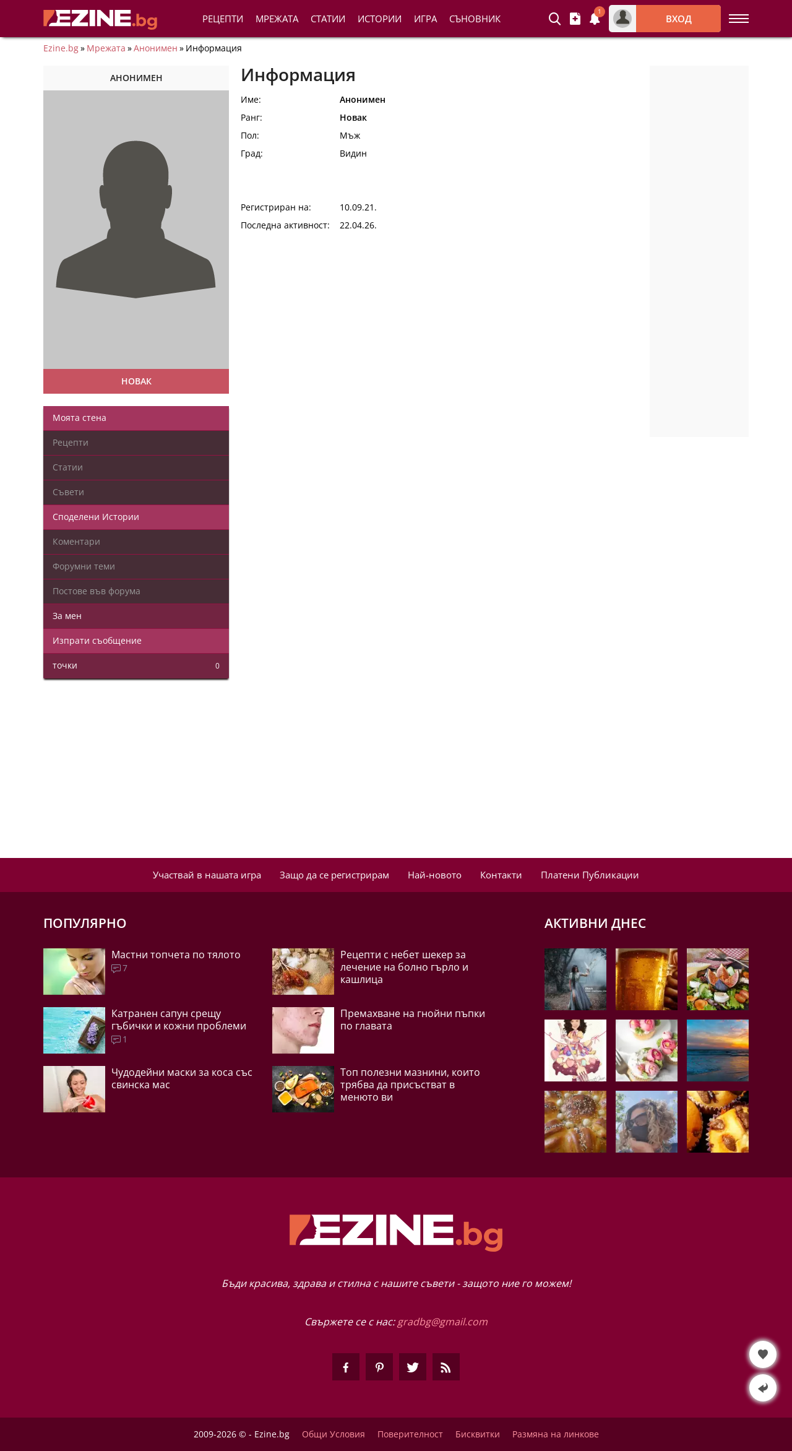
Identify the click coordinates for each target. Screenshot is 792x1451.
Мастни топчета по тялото (176, 954)
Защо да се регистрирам (334, 874)
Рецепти (222, 18)
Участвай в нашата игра (207, 874)
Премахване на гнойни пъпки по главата (412, 1019)
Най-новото (435, 874)
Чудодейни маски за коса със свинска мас (181, 1078)
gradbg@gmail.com (442, 1321)
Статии (328, 18)
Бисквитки (477, 1434)
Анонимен (156, 48)
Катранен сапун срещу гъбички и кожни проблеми (178, 1019)
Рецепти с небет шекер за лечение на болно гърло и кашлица (404, 966)
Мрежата (106, 48)
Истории (380, 18)
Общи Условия (333, 1434)
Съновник (475, 18)
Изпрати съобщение (97, 640)
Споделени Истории (96, 516)
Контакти (501, 874)
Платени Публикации (590, 874)
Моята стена (79, 417)
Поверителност (410, 1434)
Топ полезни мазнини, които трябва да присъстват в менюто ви (410, 1084)
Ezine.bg (61, 48)
